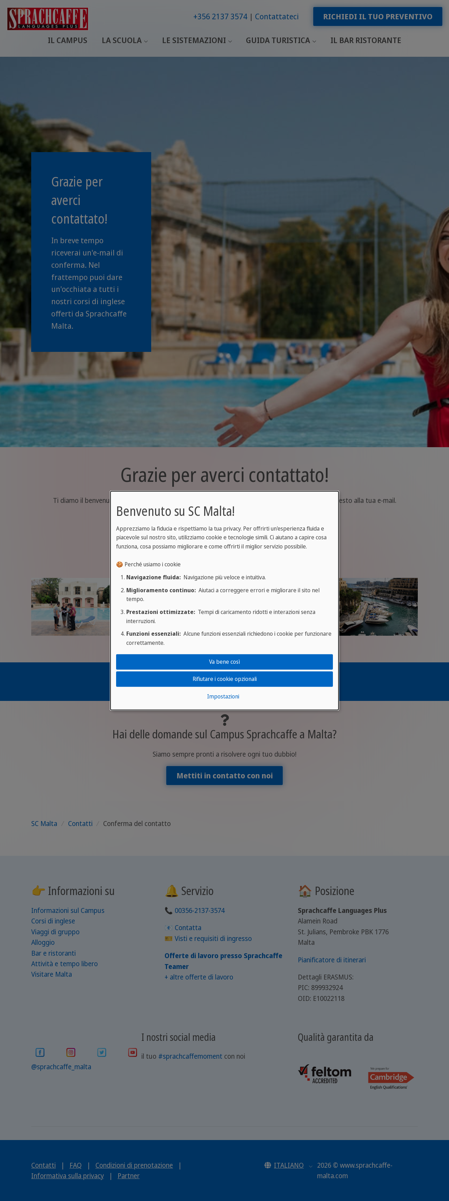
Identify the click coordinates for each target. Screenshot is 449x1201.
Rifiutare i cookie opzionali (225, 679)
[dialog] (224, 600)
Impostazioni (223, 696)
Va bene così (224, 662)
